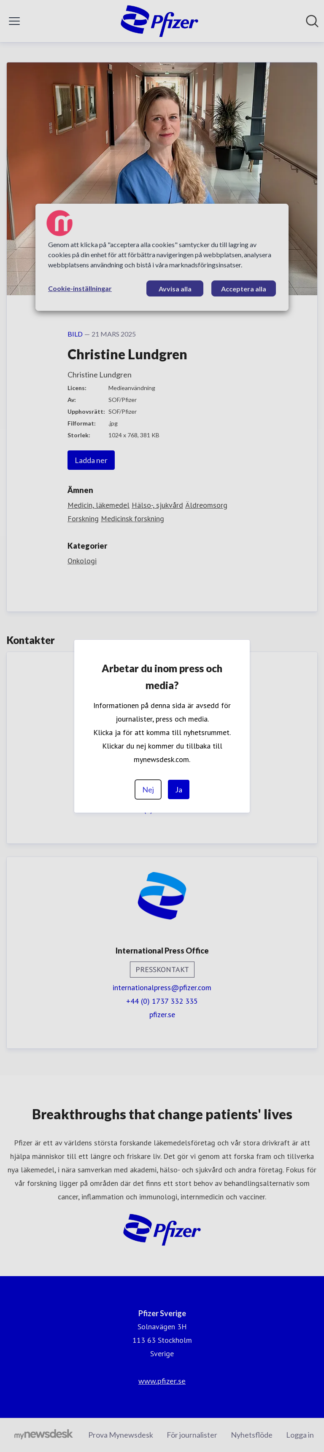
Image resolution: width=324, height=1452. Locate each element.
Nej (148, 789)
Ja (178, 789)
